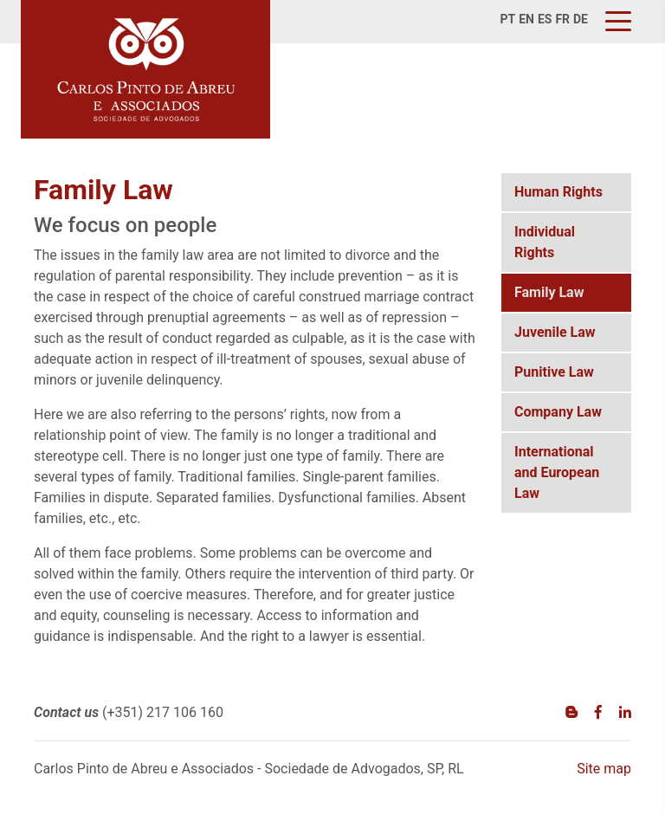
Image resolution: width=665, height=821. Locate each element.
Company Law (558, 412)
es (545, 19)
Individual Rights (544, 242)
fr (562, 19)
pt (508, 19)
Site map (604, 768)
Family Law (549, 292)
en (526, 19)
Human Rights (558, 192)
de (580, 19)
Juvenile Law (555, 332)
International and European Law (556, 472)
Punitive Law (554, 372)
